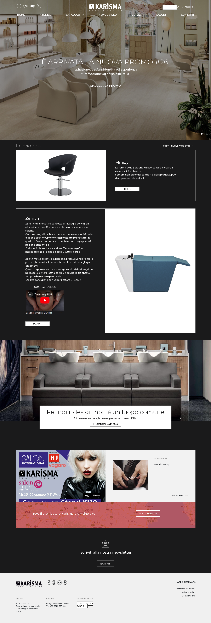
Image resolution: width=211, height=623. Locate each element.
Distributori (148, 513)
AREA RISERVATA (186, 582)
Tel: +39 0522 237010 (56, 606)
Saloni (161, 14)
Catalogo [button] (75, 14)
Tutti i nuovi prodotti (178, 145)
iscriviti (105, 563)
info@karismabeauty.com (57, 603)
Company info (188, 596)
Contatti (187, 14)
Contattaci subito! (85, 604)
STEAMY (76, 280)
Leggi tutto (91, 495)
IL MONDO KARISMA (105, 424)
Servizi (136, 14)
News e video (108, 14)
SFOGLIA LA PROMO (105, 85)
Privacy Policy (188, 592)
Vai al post (179, 495)
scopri (127, 189)
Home (21, 14)
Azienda (45, 14)
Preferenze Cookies (185, 589)
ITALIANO (188, 7)
